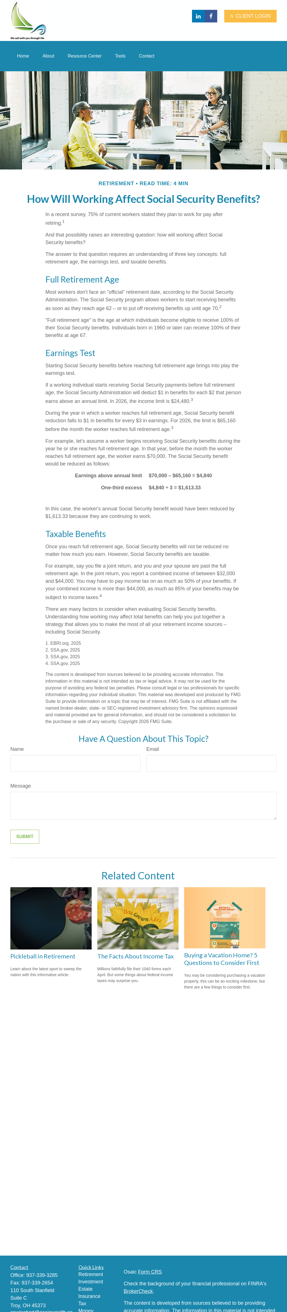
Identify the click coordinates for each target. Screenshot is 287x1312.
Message (20, 786)
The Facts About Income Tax (135, 956)
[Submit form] (24, 837)
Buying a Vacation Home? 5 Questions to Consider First (221, 958)
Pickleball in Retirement (42, 956)
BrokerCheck (138, 1291)
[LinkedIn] (198, 16)
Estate (85, 1289)
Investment (90, 1282)
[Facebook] (211, 16)
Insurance (89, 1296)
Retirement (90, 1274)
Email (152, 749)
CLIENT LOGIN (250, 16)
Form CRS (150, 1272)
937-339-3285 (42, 1275)
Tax (82, 1303)
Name (17, 749)
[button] (23, 56)
